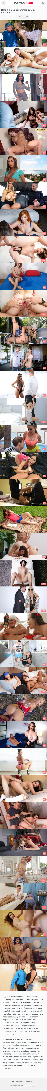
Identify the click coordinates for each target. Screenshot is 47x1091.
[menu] (3, 3)
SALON (23, 3)
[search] (43, 3)
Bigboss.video (29, 1081)
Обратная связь (17, 1081)
